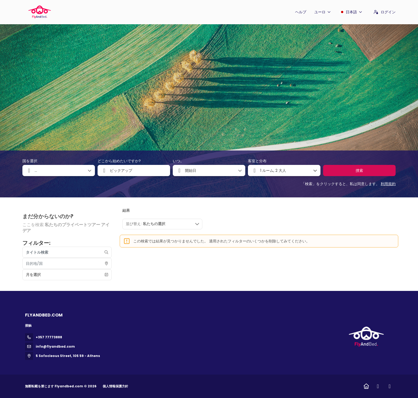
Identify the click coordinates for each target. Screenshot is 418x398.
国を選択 (29, 161)
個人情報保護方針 (115, 386)
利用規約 (388, 183)
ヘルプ (300, 12)
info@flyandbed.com (55, 346)
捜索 (359, 170)
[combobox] (134, 170)
